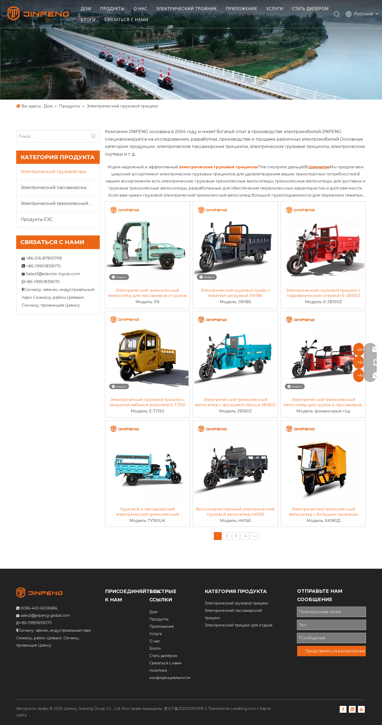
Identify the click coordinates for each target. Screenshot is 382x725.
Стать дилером (163, 655)
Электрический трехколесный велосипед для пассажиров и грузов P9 (147, 293)
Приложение (161, 626)
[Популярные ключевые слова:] (93, 136)
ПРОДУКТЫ (115, 9)
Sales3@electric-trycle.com (53, 273)
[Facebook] (343, 709)
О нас (154, 641)
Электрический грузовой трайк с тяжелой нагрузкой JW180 (235, 293)
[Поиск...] (51, 136)
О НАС (143, 9)
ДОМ (88, 9)
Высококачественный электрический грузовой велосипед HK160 (235, 512)
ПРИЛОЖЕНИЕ (244, 9)
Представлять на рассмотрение (335, 651)
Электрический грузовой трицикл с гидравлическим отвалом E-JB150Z (323, 293)
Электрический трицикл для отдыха (238, 625)
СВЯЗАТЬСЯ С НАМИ (174, 20)
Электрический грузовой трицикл (59, 171)
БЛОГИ (136, 20)
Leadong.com (243, 708)
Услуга (155, 633)
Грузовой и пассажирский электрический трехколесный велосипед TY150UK (147, 512)
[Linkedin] (352, 709)
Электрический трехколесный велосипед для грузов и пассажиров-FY (323, 402)
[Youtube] (361, 709)
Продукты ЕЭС (36, 219)
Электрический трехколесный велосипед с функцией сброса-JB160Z (235, 402)
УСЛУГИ (277, 9)
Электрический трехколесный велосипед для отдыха (60, 203)
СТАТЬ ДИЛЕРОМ (101, 20)
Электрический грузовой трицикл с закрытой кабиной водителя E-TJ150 (147, 402)
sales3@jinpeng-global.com (45, 615)
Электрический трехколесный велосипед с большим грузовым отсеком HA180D (323, 512)
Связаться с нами (165, 663)
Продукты (158, 619)
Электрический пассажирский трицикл (60, 187)
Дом (153, 611)
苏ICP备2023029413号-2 (185, 708)
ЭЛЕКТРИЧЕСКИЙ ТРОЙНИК (188, 9)
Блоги (155, 648)
